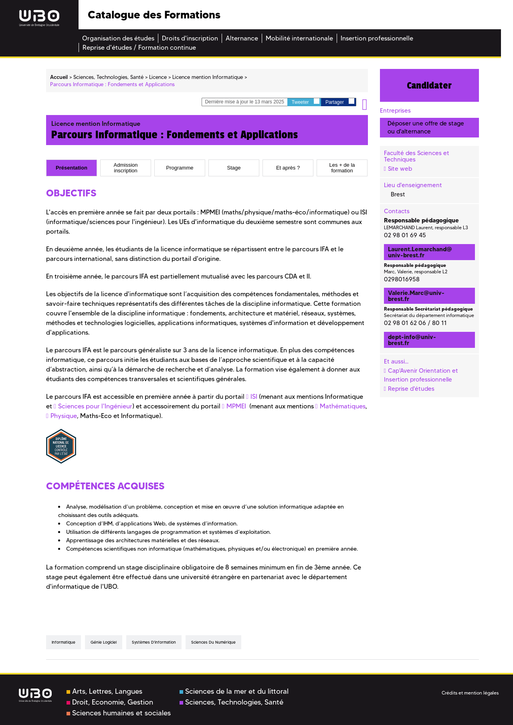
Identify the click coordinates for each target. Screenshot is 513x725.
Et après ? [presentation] (288, 168)
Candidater (429, 85)
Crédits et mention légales (470, 693)
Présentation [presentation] (71, 168)
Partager (339, 101)
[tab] (71, 168)
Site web (400, 168)
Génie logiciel (104, 642)
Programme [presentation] (180, 168)
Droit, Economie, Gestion (110, 702)
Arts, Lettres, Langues (104, 691)
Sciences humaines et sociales (119, 713)
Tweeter (305, 101)
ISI (253, 396)
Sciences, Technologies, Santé (231, 702)
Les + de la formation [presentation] (342, 167)
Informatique (63, 642)
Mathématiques (343, 406)
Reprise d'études (411, 388)
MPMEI (236, 406)
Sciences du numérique (213, 642)
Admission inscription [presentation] (126, 167)
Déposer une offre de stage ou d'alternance (426, 127)
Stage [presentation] (234, 168)
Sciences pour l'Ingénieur (95, 406)
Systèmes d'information (154, 642)
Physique (63, 416)
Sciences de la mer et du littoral (234, 691)
